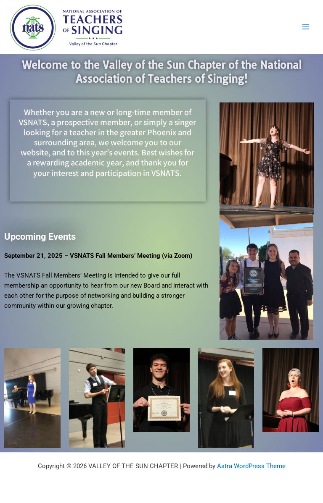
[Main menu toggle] (306, 27)
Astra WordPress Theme (251, 466)
